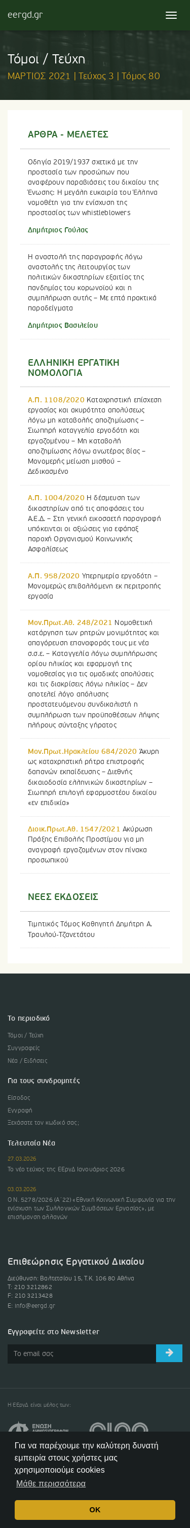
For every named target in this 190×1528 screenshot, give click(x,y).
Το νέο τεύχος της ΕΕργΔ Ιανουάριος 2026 (66, 1170)
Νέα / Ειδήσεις (28, 1061)
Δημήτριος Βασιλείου (63, 325)
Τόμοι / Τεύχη (26, 1036)
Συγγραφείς (24, 1049)
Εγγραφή (20, 1111)
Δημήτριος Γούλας (58, 230)
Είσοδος (19, 1098)
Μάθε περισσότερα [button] (51, 1483)
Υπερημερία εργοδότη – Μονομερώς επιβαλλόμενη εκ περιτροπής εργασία (94, 586)
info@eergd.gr (35, 1306)
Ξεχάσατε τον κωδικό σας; (43, 1123)
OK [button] (95, 1510)
